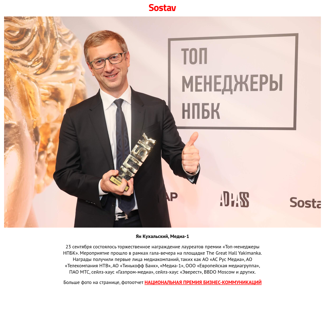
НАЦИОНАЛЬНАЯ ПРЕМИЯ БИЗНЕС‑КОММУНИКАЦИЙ (203, 282)
